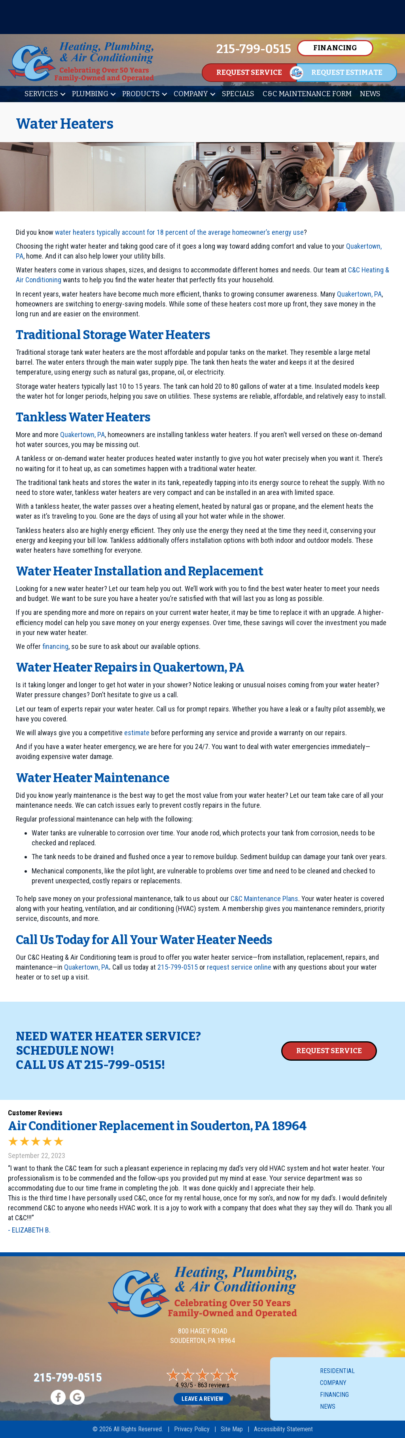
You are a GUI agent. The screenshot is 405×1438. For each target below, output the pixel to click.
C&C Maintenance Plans (264, 898)
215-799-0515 (177, 967)
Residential (337, 1371)
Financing (334, 1394)
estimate (137, 733)
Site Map (232, 1429)
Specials (238, 93)
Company (191, 93)
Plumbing (90, 93)
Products (141, 93)
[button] (63, 94)
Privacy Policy (192, 1429)
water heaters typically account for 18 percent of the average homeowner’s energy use (179, 232)
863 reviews (213, 1385)
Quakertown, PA (359, 294)
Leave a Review (202, 1398)
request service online (239, 967)
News (370, 93)
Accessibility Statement (283, 1429)
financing (55, 646)
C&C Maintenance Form (307, 93)
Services (41, 93)
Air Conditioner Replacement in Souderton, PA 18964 (157, 1126)
